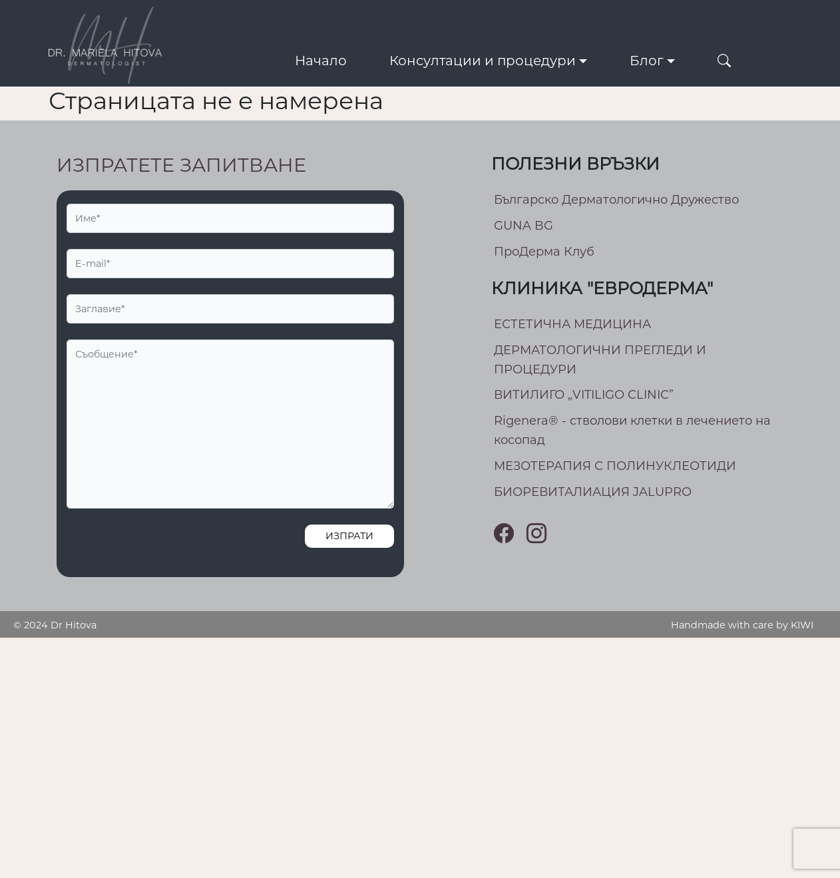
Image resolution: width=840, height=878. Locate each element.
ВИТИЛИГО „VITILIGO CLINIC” (584, 394)
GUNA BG (523, 225)
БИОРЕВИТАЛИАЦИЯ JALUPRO (593, 492)
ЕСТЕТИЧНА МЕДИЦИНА (572, 324)
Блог (647, 61)
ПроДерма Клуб (544, 251)
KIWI (802, 625)
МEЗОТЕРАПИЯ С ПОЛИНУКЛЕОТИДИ (615, 466)
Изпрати (349, 536)
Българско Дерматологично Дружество (616, 199)
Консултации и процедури (482, 61)
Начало (321, 61)
